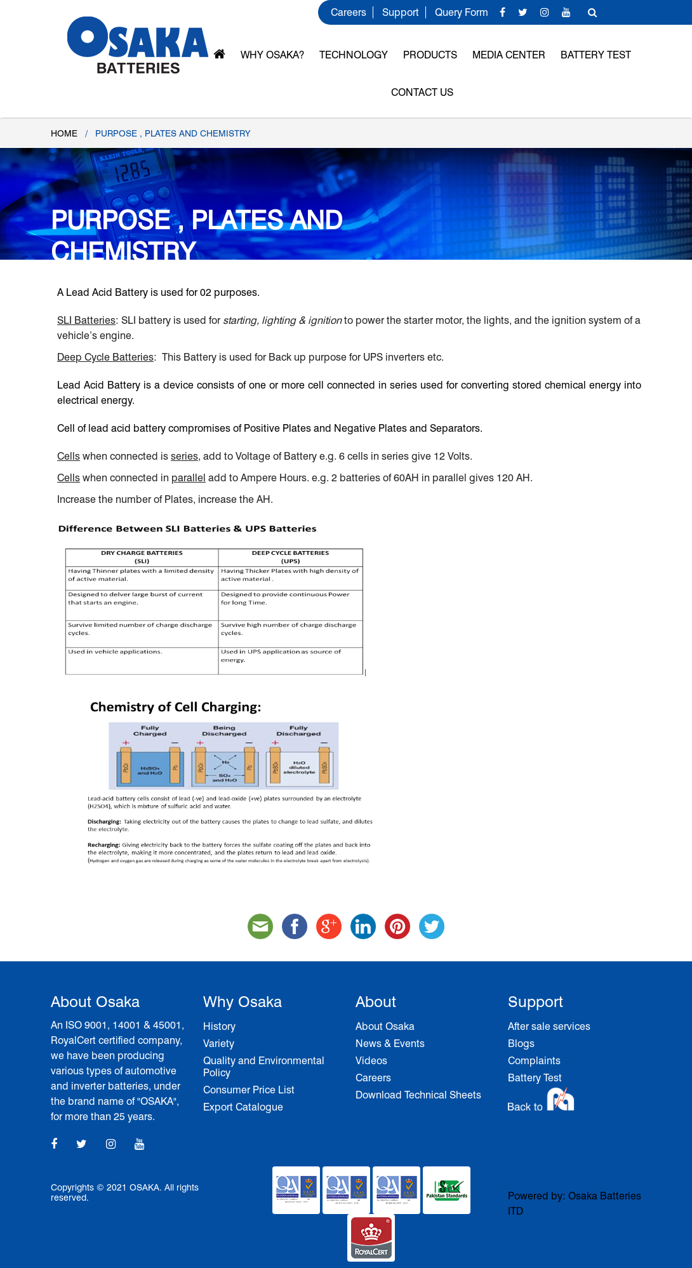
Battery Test (596, 55)
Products (430, 55)
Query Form (461, 12)
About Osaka (385, 1026)
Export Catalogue (243, 1107)
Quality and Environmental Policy (263, 1067)
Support (400, 12)
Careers (348, 12)
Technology (353, 55)
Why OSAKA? (272, 55)
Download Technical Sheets (418, 1095)
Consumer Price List (249, 1090)
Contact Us (422, 92)
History (219, 1026)
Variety (218, 1044)
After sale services (549, 1026)
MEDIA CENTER (508, 55)
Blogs (521, 1044)
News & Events (390, 1044)
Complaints (534, 1061)
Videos (371, 1061)
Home (64, 133)
